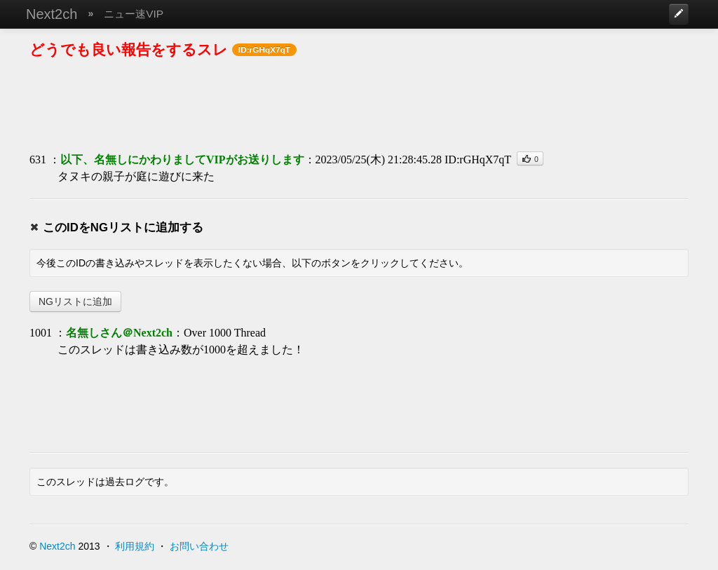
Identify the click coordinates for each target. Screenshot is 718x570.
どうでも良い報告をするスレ (128, 49)
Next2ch (51, 14)
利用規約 (134, 546)
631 (37, 159)
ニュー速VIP (133, 14)
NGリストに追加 (75, 301)
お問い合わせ (199, 546)
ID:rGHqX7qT (478, 159)
